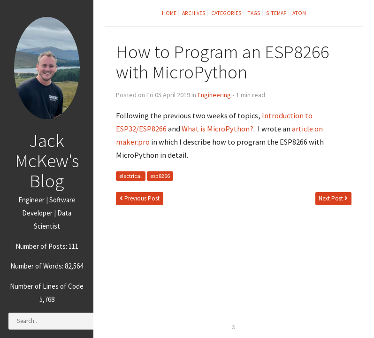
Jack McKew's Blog (47, 160)
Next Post (333, 198)
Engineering (214, 95)
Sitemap (276, 12)
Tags (253, 12)
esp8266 (160, 176)
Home (169, 12)
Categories (226, 12)
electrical (130, 176)
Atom (299, 12)
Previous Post (140, 198)
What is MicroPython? (217, 128)
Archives (194, 12)
